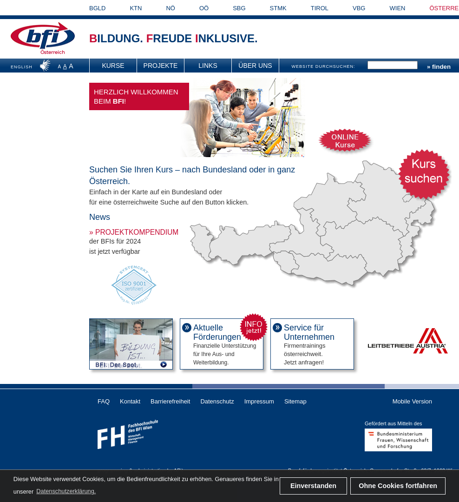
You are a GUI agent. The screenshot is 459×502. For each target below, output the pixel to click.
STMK (278, 8)
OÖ (204, 8)
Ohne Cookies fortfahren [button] (398, 485)
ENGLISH (22, 67)
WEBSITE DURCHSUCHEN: (323, 66)
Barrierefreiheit (170, 401)
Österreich (52, 52)
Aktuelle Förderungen (217, 332)
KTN (136, 8)
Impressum (259, 401)
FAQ (104, 401)
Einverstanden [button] (313, 485)
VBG (359, 8)
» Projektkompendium (133, 232)
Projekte (161, 65)
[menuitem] (113, 66)
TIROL (319, 8)
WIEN (398, 8)
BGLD (97, 8)
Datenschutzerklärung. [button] (66, 491)
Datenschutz (217, 401)
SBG (239, 8)
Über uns (255, 65)
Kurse (113, 65)
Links (207, 65)
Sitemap (295, 401)
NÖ (170, 8)
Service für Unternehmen (309, 332)
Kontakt (130, 401)
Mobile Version (412, 401)
